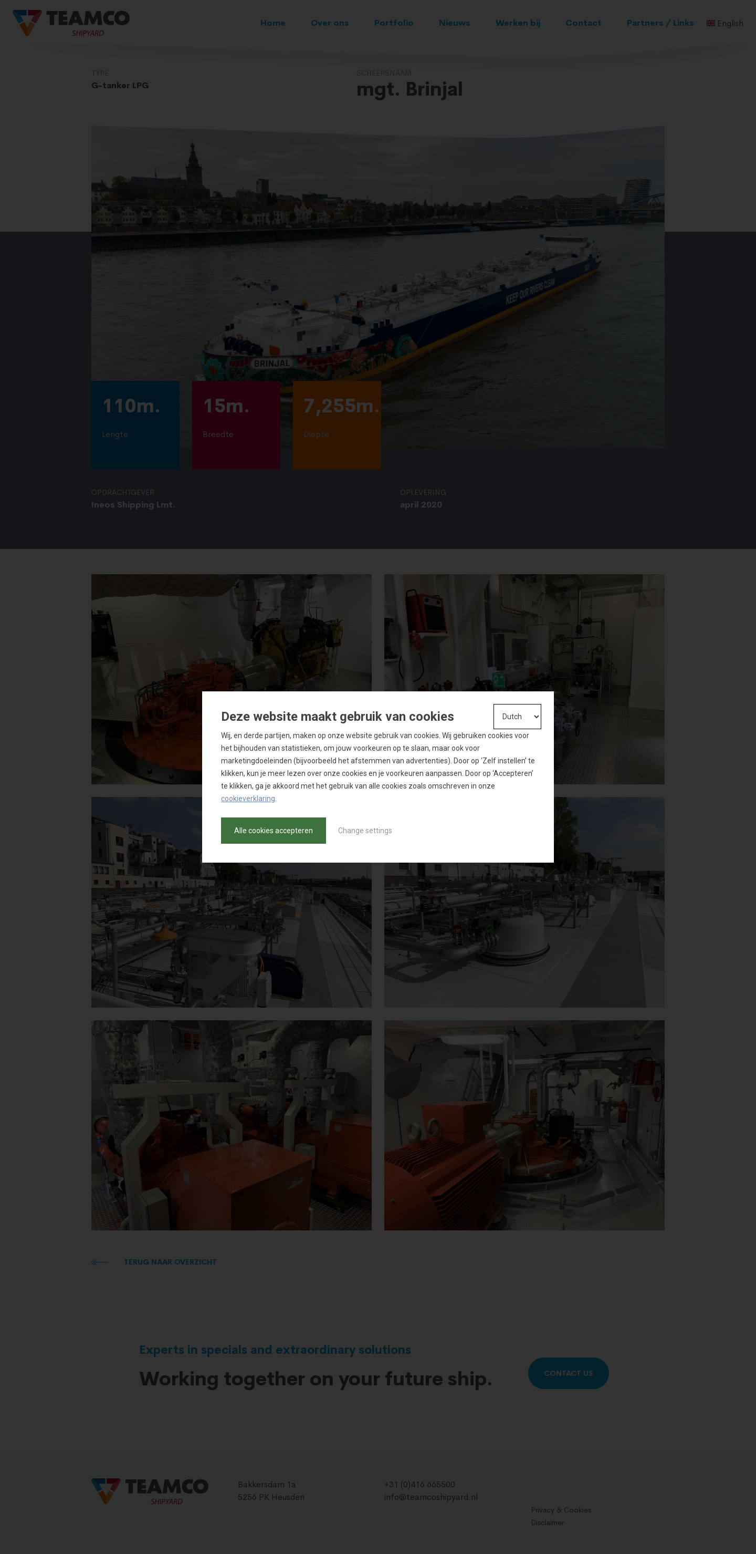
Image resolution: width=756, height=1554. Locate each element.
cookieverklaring (248, 798)
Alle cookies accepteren (273, 830)
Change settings (365, 830)
